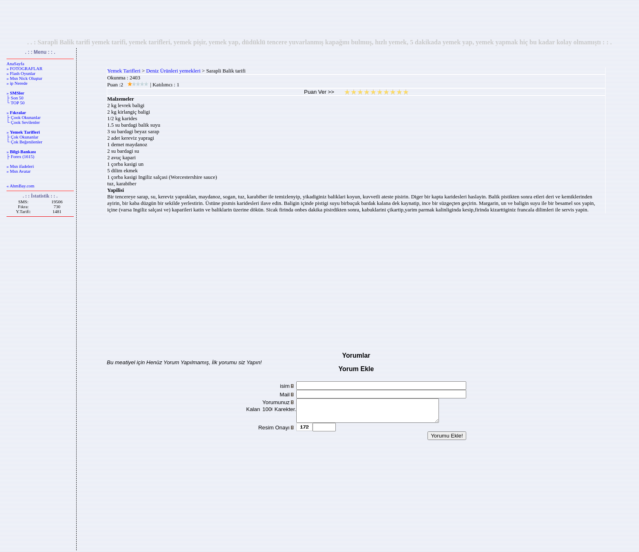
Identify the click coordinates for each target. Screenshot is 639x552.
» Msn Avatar (19, 171)
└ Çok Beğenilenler (24, 141)
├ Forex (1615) (20, 156)
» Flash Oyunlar (21, 73)
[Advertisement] (319, 19)
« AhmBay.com (20, 185)
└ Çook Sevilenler (23, 122)
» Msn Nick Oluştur (24, 78)
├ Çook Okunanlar (24, 117)
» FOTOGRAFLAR (24, 68)
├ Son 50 (15, 97)
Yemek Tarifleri (124, 71)
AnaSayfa (15, 63)
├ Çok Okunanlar (22, 136)
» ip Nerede (17, 83)
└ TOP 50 (15, 102)
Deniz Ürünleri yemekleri (173, 71)
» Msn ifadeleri (20, 166)
